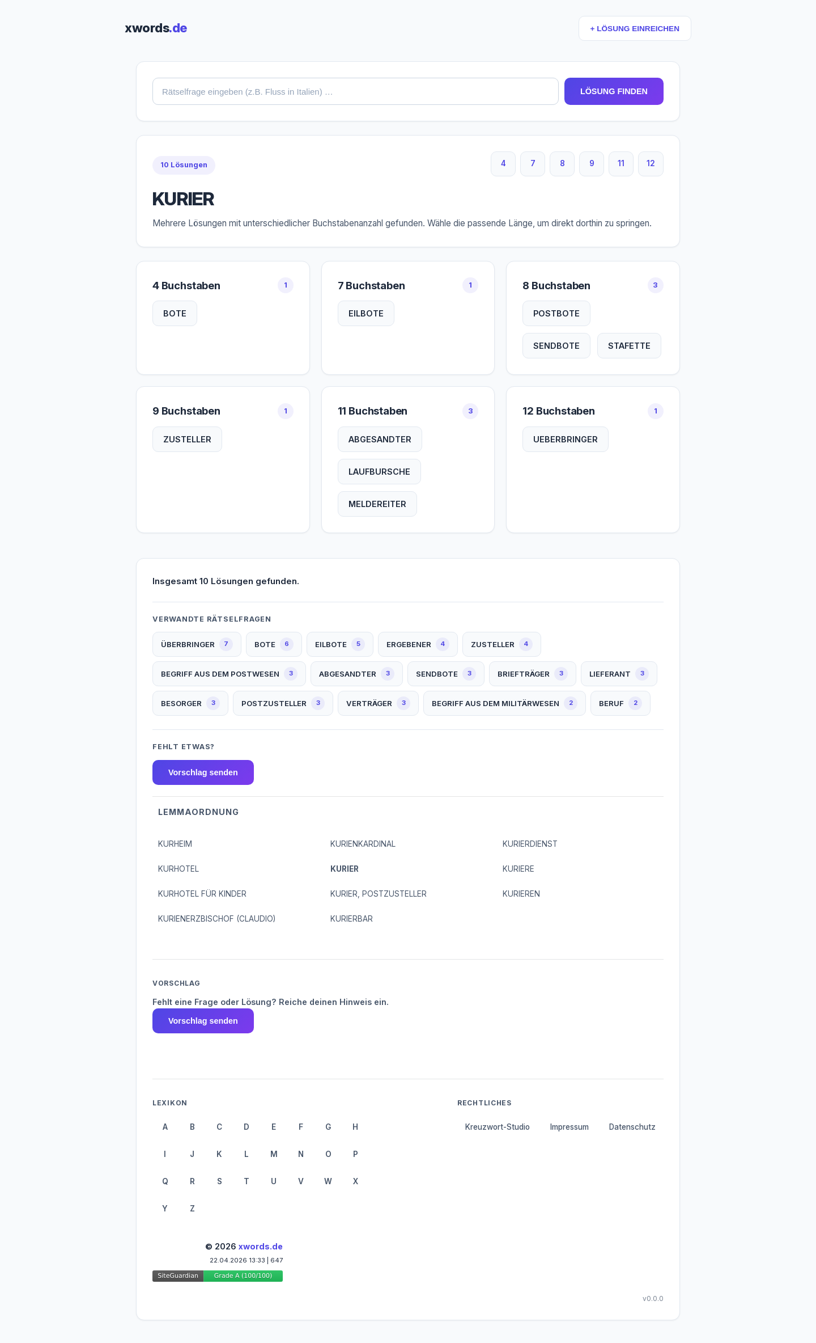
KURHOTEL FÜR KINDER (202, 893)
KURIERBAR (351, 918)
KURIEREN (521, 893)
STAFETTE (629, 345)
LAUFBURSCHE (379, 471)
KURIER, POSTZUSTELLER (378, 893)
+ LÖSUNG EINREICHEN (634, 28)
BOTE (174, 313)
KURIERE (518, 868)
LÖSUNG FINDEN (614, 91)
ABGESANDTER (379, 439)
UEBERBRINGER (565, 439)
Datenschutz (632, 1126)
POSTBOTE (556, 313)
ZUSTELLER (187, 439)
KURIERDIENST (530, 843)
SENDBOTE (556, 345)
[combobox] (355, 91)
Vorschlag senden (203, 772)
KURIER (344, 868)
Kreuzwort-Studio (497, 1126)
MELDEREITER (377, 504)
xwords (156, 27)
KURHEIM (175, 843)
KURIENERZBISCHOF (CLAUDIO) (216, 918)
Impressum (569, 1126)
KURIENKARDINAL (363, 843)
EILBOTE (366, 313)
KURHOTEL (178, 868)
